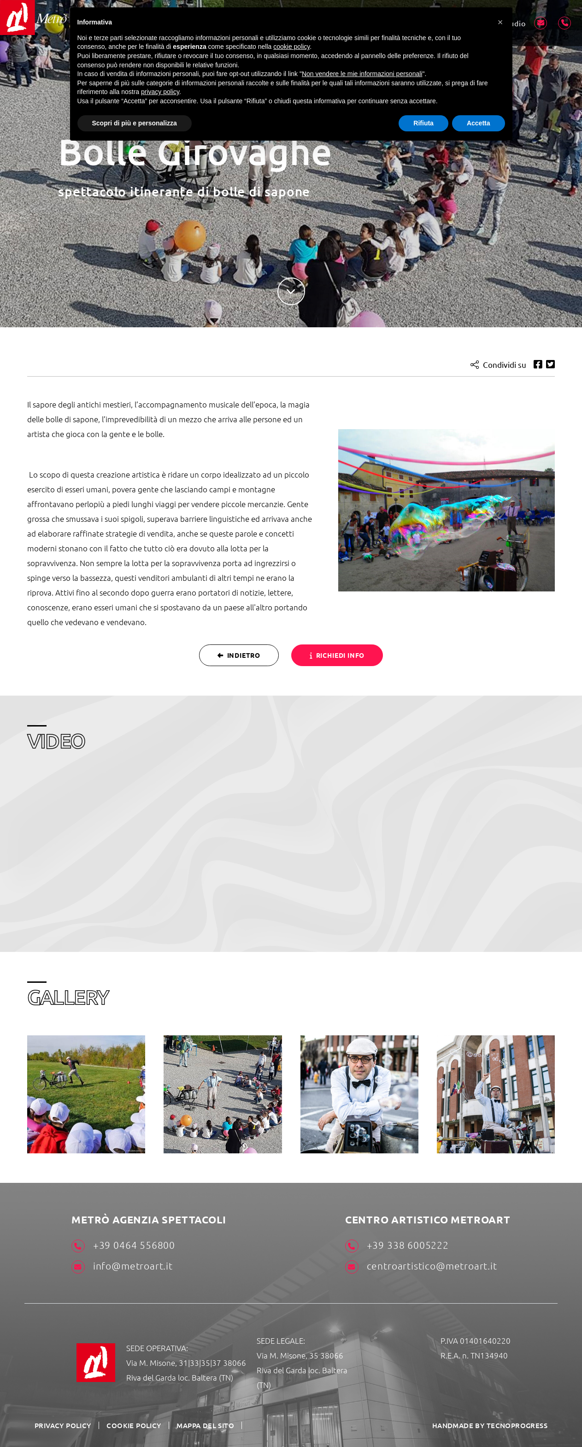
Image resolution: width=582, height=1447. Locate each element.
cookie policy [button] (291, 46)
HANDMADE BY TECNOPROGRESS (494, 1424)
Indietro (238, 654)
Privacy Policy (61, 1425)
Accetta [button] (478, 123)
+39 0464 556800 (123, 1245)
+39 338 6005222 (396, 1245)
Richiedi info (337, 654)
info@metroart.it (121, 1266)
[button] (500, 22)
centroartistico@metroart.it (420, 1266)
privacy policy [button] (160, 91)
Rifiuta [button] (423, 123)
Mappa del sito (196, 1425)
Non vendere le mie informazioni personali (362, 73)
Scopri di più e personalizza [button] (134, 123)
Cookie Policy (129, 1425)
